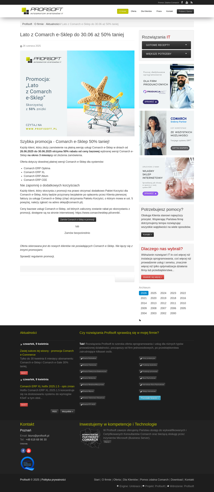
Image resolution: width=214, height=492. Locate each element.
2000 (173, 313)
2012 (163, 303)
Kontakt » (147, 234)
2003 (153, 313)
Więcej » (107, 442)
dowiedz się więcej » (152, 277)
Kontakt (169, 11)
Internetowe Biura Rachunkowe (152, 385)
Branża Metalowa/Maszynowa (92, 385)
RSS (54, 411)
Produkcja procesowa (148, 372)
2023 (173, 293)
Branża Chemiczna (88, 365)
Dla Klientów (146, 11)
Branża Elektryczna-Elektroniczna (93, 372)
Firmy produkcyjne (147, 358)
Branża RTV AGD (88, 404)
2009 (144, 308)
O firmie (122, 11)
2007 (163, 308)
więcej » (24, 373)
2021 (144, 298)
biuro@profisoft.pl (38, 435)
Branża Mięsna (87, 391)
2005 (183, 308)
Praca (159, 11)
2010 (183, 303)
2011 (173, 303)
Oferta (133, 11)
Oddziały (24, 444)
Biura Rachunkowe (148, 378)
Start (97, 479)
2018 (173, 298)
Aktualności (53, 24)
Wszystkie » (67, 411)
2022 (183, 293)
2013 (153, 303)
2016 (183, 298)
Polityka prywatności (53, 479)
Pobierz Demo (185, 11)
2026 (144, 293)
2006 (173, 308)
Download (177, 479)
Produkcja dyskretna (148, 365)
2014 (144, 303)
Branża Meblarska (88, 378)
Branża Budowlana (88, 358)
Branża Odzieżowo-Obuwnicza (92, 398)
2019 (163, 298)
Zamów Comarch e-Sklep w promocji (77, 219)
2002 (163, 313)
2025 (153, 293)
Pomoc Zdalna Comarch (168, 2)
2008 (153, 308)
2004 (144, 313)
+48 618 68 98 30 (36, 439)
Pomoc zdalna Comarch (154, 479)
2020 (153, 298)
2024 (163, 293)
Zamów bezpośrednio (77, 232)
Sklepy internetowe (148, 391)
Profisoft (27, 24)
